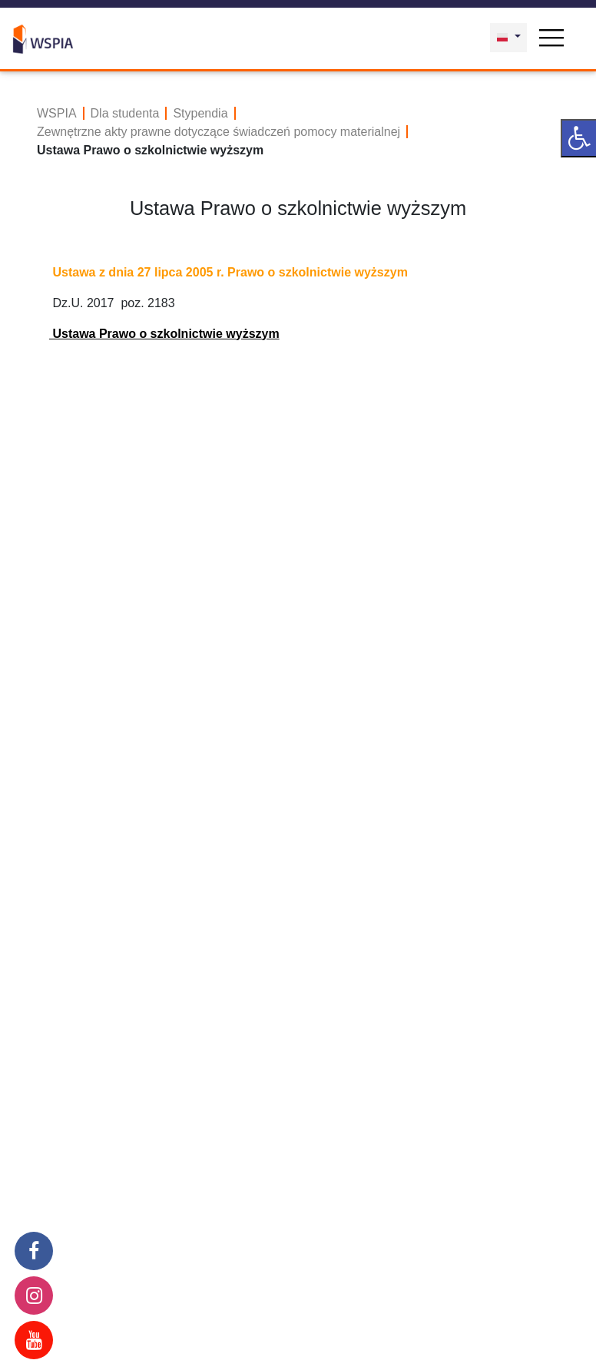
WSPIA (57, 113)
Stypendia (200, 113)
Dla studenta (125, 113)
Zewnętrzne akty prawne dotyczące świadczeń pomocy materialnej (218, 131)
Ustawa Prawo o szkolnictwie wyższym (164, 333)
